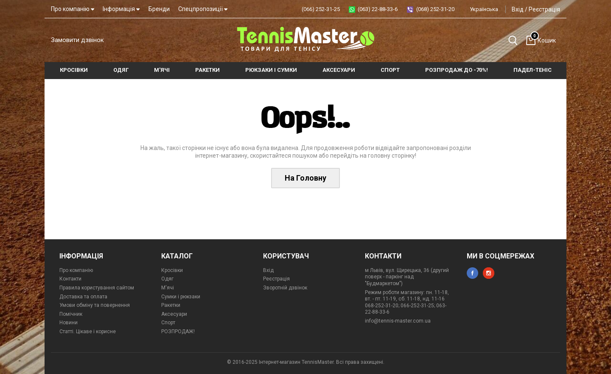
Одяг (167, 279)
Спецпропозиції (202, 9)
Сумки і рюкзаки (180, 297)
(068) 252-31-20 (435, 9)
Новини (68, 323)
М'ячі (167, 288)
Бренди (159, 9)
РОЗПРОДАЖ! (178, 331)
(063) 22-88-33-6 (378, 9)
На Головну (305, 177)
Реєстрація (544, 9)
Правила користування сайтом (96, 288)
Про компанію (72, 9)
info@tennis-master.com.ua (398, 321)
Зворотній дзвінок (285, 288)
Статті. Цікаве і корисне (87, 331)
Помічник (70, 314)
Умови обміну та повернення (94, 305)
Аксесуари (174, 314)
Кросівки (172, 270)
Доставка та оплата (83, 297)
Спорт (168, 323)
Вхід (518, 9)
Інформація (121, 9)
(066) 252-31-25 (321, 9)
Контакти (70, 279)
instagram (488, 273)
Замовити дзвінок (77, 40)
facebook (472, 273)
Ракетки (170, 305)
